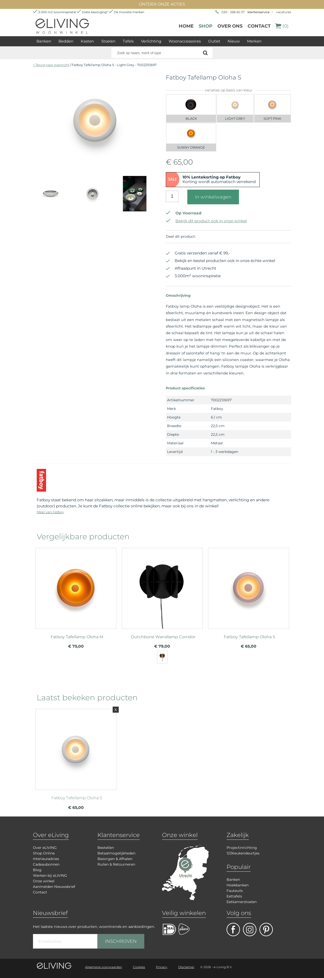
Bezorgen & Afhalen (114, 858)
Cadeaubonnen (46, 864)
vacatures (283, 12)
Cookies (139, 967)
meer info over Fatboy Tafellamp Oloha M (76, 586)
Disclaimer (186, 967)
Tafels (128, 41)
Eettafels (234, 896)
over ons (229, 26)
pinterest (266, 929)
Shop (205, 26)
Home (186, 26)
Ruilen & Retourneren (116, 864)
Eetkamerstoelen (242, 902)
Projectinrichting (242, 847)
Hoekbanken (238, 885)
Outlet (214, 41)
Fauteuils (235, 890)
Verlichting (151, 41)
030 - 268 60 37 (233, 12)
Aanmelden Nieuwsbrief (54, 886)
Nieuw (234, 41)
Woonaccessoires (185, 41)
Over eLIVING (45, 847)
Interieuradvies (46, 858)
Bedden (65, 41)
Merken (254, 41)
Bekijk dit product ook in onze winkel (206, 220)
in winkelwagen (213, 197)
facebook (233, 929)
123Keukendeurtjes (243, 853)
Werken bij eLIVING (50, 875)
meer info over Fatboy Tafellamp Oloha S (249, 586)
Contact (259, 26)
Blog (37, 870)
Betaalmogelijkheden (116, 853)
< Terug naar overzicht (51, 65)
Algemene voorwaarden (103, 967)
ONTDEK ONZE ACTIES (162, 4)
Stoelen (108, 41)
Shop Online (44, 853)
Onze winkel (43, 881)
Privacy (161, 967)
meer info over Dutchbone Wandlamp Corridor (162, 586)
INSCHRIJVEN (121, 941)
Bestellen (105, 847)
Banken (43, 41)
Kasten (87, 41)
